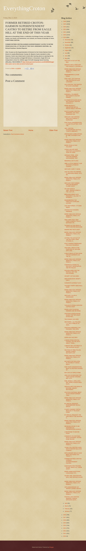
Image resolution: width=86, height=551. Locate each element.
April (66, 503)
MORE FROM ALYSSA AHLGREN (70, 146)
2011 (64, 533)
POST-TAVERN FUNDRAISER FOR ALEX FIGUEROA (72, 244)
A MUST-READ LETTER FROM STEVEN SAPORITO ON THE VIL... (73, 255)
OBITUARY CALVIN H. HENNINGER (70, 296)
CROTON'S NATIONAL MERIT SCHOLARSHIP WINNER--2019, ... (73, 394)
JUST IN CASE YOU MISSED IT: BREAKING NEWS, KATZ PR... (73, 173)
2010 (64, 536)
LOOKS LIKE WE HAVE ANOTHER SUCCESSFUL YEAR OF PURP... (72, 151)
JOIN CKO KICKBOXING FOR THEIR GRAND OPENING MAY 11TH (72, 377)
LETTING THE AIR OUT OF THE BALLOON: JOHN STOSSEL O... (72, 239)
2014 (64, 525)
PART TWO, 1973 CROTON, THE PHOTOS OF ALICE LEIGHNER (72, 80)
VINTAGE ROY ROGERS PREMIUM (71, 210)
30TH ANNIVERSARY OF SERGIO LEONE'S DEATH (72, 487)
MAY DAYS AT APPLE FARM (72, 372)
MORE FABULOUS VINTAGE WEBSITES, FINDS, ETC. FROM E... (72, 70)
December (68, 39)
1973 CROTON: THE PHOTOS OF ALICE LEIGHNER (73, 85)
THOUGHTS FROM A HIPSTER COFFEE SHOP (73, 306)
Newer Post (7, 130)
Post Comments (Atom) (17, 134)
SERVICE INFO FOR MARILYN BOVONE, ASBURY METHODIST (73, 388)
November (68, 42)
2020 (64, 35)
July (66, 53)
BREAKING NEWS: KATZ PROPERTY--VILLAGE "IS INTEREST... (72, 196)
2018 (64, 514)
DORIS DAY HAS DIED (70, 337)
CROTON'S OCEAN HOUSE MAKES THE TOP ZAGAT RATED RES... (72, 315)
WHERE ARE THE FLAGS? (72, 229)
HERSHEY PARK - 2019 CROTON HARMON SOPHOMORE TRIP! (71, 156)
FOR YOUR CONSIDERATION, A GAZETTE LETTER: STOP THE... (73, 124)
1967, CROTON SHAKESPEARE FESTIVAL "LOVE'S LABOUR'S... (72, 130)
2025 (64, 24)
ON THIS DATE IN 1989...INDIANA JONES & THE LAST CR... (72, 190)
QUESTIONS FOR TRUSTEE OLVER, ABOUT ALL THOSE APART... (73, 467)
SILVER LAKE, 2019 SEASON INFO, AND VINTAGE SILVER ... (73, 477)
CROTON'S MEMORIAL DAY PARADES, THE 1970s (72, 328)
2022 (64, 29)
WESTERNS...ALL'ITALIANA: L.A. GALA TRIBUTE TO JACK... (72, 323)
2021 (64, 32)
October (67, 45)
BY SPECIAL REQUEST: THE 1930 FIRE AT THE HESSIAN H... (73, 416)
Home (31, 130)
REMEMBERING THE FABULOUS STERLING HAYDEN (71, 201)
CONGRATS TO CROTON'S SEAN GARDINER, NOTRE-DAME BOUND (73, 437)
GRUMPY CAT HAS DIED (71, 276)
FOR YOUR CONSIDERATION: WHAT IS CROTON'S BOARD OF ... (73, 368)
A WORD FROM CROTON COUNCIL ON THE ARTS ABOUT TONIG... (72, 341)
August (67, 50)
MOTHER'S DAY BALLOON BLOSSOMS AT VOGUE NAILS (72, 363)
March (67, 506)
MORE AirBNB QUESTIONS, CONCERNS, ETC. (72, 472)
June (66, 56)
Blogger (51, 547)
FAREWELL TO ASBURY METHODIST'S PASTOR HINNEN (72, 96)
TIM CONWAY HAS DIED (71, 319)
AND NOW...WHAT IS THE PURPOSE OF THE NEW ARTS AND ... (72, 249)
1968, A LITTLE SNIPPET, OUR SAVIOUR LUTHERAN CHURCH (73, 165)
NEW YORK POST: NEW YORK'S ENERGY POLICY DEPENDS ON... (72, 221)
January (67, 511)
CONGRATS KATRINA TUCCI (72, 283)
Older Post (53, 130)
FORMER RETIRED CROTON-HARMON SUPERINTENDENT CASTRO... (73, 461)
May (66, 58)
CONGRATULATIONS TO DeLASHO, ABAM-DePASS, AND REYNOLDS (72, 266)
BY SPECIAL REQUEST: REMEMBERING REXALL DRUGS (72, 405)
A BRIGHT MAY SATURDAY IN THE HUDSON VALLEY (73, 346)
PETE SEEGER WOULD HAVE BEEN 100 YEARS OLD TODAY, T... (73, 454)
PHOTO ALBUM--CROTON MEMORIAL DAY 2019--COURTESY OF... (72, 113)
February (67, 508)
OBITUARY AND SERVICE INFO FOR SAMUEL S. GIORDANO (71, 118)
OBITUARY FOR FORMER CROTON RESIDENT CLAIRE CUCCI (71, 184)
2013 (64, 528)
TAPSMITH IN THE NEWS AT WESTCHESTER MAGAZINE (73, 226)
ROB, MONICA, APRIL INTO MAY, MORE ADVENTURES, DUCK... (73, 382)
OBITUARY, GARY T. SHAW (72, 169)
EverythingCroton (24, 8)
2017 (64, 517)
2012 (64, 531)
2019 (64, 37)
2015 (64, 523)
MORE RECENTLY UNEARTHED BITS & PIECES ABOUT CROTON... (73, 107)
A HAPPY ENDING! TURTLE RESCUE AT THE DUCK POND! (72, 411)
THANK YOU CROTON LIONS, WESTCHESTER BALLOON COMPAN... (73, 449)
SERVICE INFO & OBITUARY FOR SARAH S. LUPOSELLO (73, 65)
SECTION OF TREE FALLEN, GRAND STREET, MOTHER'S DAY (72, 351)
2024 (64, 26)
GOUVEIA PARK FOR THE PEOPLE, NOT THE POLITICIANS (72, 272)
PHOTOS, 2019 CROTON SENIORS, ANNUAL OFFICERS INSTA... (71, 498)
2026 (64, 21)
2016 (64, 520)
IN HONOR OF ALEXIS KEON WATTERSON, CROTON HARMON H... (72, 101)
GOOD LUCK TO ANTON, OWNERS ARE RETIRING (72, 310)
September (68, 47)
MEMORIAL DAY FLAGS (71, 160)
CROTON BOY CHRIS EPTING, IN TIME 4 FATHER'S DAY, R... (73, 135)
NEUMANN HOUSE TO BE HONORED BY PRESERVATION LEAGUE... (73, 428)
